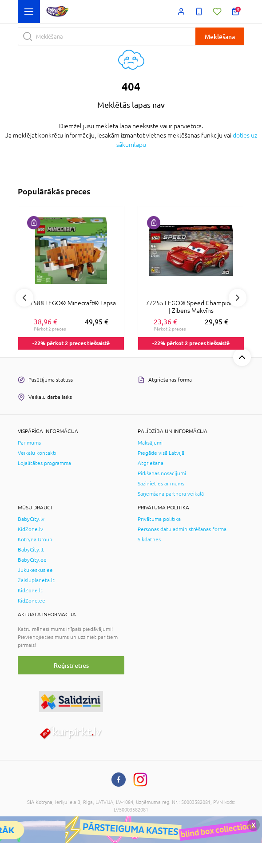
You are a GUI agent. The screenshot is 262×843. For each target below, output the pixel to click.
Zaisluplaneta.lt (36, 580)
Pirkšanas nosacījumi (162, 473)
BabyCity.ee (32, 560)
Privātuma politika (159, 519)
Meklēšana (220, 36)
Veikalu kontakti (37, 453)
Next (237, 298)
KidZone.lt (30, 590)
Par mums (29, 443)
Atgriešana (150, 463)
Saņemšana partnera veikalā (171, 494)
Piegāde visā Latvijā (161, 453)
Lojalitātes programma (44, 463)
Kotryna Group (35, 539)
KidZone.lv (30, 529)
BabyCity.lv (31, 519)
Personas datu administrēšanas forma (182, 529)
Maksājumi (150, 443)
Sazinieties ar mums (161, 484)
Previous (24, 298)
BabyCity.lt (31, 550)
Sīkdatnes (149, 539)
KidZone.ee (31, 601)
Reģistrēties (71, 665)
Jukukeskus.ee (35, 570)
